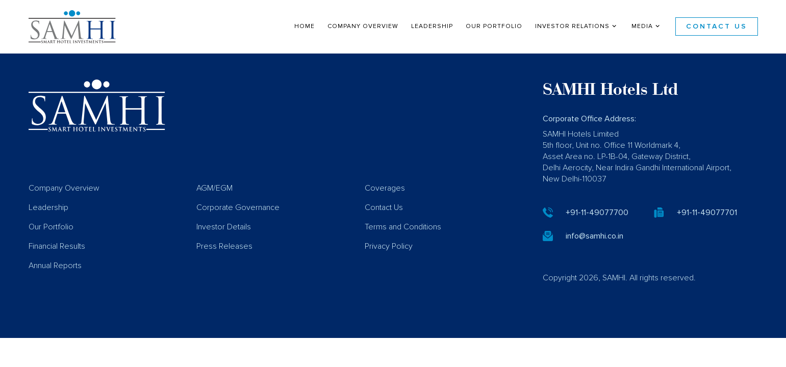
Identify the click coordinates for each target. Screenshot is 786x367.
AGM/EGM (214, 203)
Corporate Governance (238, 222)
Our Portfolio (494, 26)
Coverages (385, 203)
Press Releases (224, 261)
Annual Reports (55, 280)
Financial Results (57, 261)
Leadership (432, 26)
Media (646, 26)
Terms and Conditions (403, 242)
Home (304, 26)
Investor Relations (577, 26)
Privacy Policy (389, 261)
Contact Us (716, 26)
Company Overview (362, 26)
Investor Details (223, 242)
